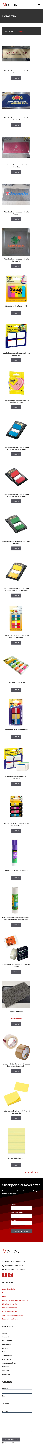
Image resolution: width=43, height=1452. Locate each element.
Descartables (7, 1292)
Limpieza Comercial (9, 1304)
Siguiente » (35, 1172)
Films (4, 1296)
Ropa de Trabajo (8, 1289)
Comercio (6, 1337)
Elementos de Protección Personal (15, 1300)
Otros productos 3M (9, 1311)
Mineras (5, 1348)
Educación (6, 1374)
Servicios (5, 1370)
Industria (5, 1366)
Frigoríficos (6, 1359)
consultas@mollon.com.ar (15, 1269)
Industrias (9, 31)
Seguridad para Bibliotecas (12, 1315)
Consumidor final (8, 1363)
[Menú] (39, 4)
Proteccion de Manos (10, 1319)
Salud (4, 1333)
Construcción (7, 1344)
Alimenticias (7, 1355)
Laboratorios (7, 1351)
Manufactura (7, 1340)
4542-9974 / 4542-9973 (14, 1265)
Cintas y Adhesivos (9, 1307)
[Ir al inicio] (10, 5)
